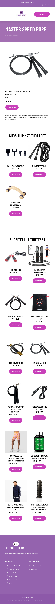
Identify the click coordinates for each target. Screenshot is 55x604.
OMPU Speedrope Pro (15, 363)
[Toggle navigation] (7, 14)
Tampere (36, 5)
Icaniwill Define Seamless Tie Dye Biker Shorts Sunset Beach (16, 458)
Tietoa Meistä (13, 580)
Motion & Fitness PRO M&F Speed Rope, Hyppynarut (16, 409)
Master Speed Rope (39, 363)
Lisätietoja (12, 107)
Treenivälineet (17, 91)
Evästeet (24, 601)
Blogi (10, 583)
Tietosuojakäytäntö (34, 601)
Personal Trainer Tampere (16, 566)
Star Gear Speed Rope (16, 316)
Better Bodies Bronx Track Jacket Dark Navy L (16, 507)
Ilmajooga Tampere (14, 569)
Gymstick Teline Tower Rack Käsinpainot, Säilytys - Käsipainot (39, 507)
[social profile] (33, 2)
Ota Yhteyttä (16, 601)
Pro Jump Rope (16, 270)
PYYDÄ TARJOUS (42, 14)
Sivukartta (44, 601)
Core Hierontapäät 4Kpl (16, 166)
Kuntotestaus (13, 576)
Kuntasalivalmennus (14, 573)
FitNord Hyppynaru (39, 166)
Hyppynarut (26, 91)
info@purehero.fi (44, 5)
